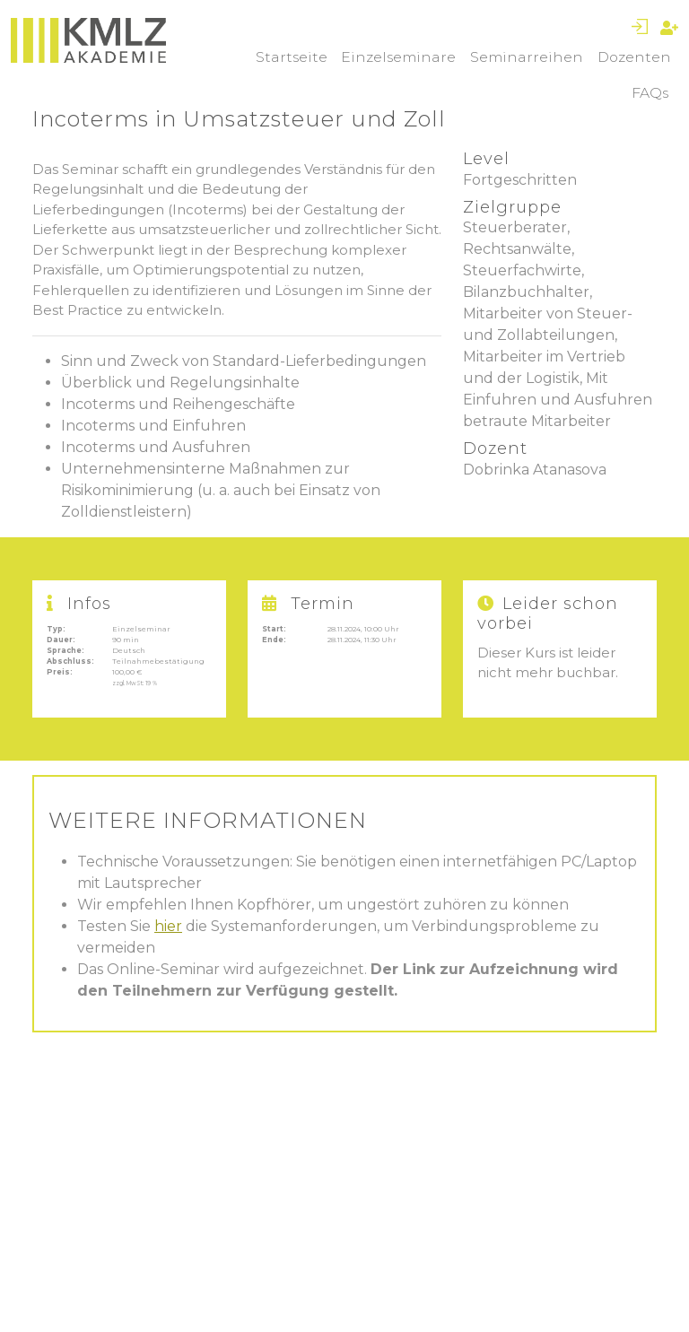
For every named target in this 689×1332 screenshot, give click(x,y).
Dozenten (634, 56)
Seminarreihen (526, 56)
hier (168, 926)
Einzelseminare (398, 56)
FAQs (650, 92)
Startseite (291, 56)
